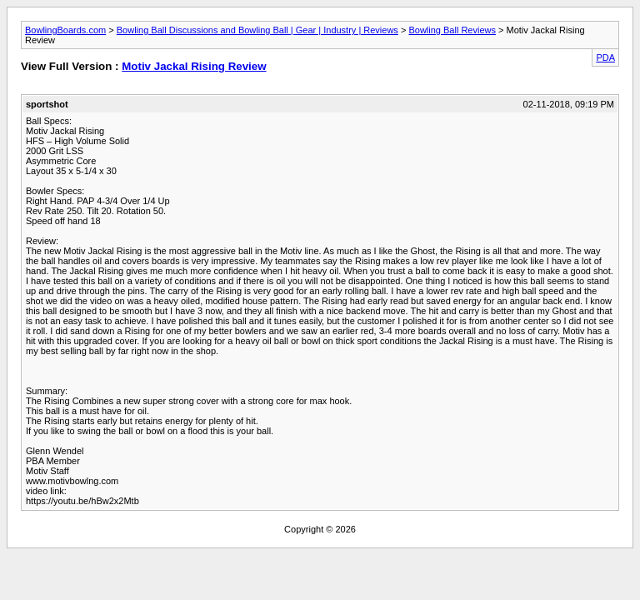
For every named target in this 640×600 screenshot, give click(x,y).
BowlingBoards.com (65, 30)
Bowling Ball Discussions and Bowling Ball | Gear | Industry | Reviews (257, 30)
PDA (605, 57)
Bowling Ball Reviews (452, 30)
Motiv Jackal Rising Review (194, 66)
